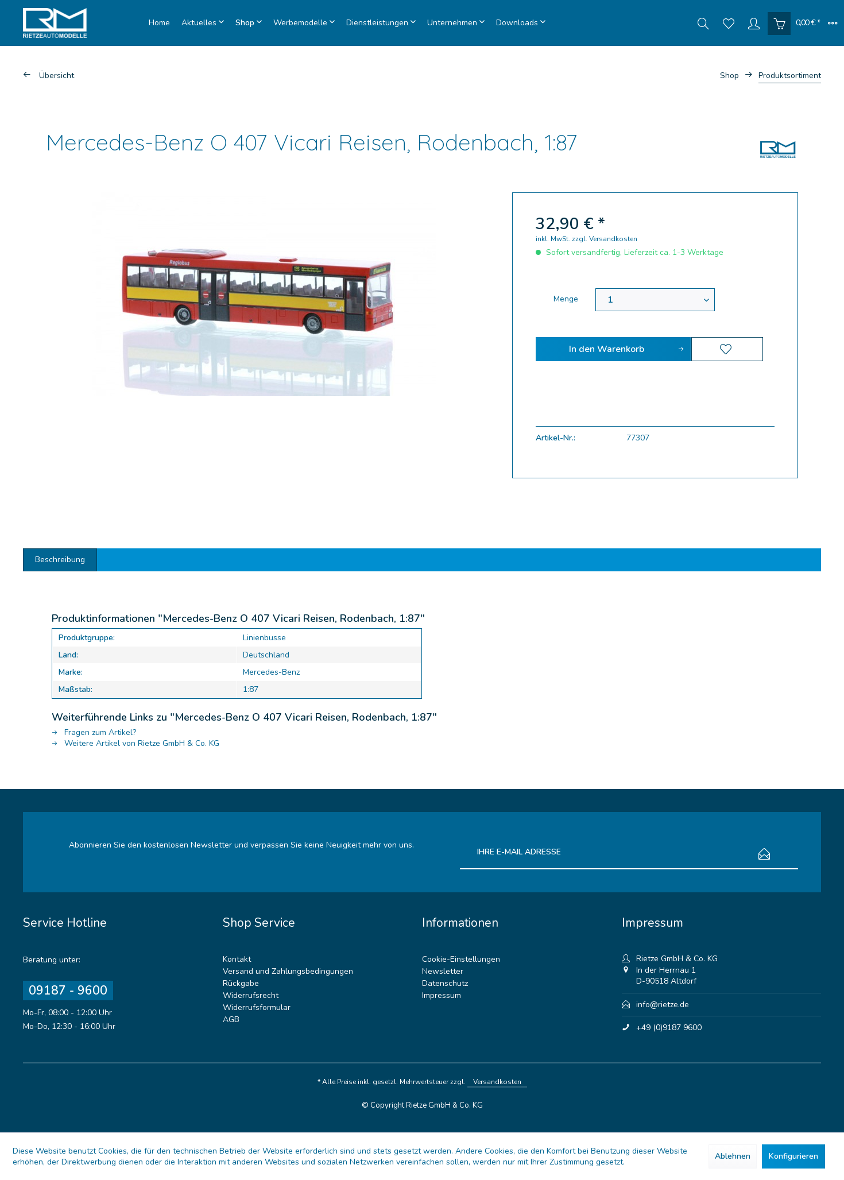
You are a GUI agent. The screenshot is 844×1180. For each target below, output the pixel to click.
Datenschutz (445, 983)
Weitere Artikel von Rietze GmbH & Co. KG (135, 743)
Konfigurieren (793, 1156)
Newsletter (442, 971)
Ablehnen (732, 1156)
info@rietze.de (662, 1004)
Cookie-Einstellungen (461, 959)
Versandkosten (497, 1081)
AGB (231, 1019)
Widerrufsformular (257, 1007)
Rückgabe (241, 983)
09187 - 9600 (68, 990)
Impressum (441, 995)
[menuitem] (159, 23)
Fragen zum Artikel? (94, 732)
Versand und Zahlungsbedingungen (288, 971)
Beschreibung (60, 559)
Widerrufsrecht (250, 995)
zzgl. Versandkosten (604, 238)
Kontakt (237, 959)
